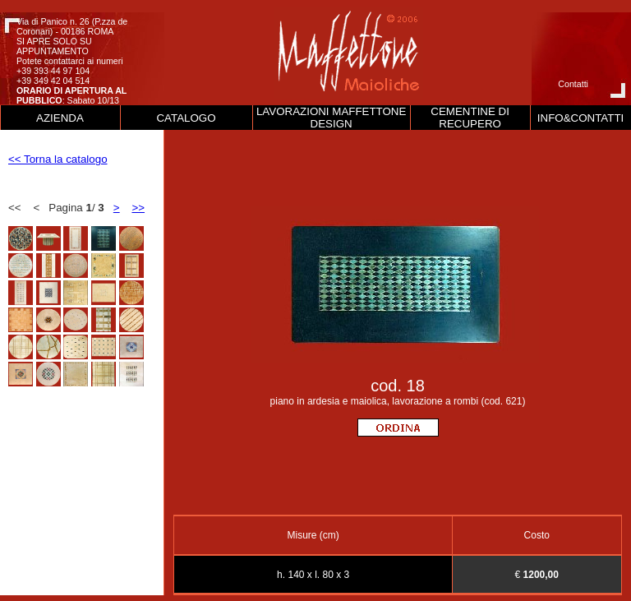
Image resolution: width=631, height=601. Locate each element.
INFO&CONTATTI (580, 118)
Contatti (573, 84)
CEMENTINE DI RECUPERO (470, 117)
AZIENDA (60, 118)
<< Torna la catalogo (58, 159)
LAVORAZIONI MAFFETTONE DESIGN (331, 117)
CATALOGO (185, 118)
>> (138, 207)
